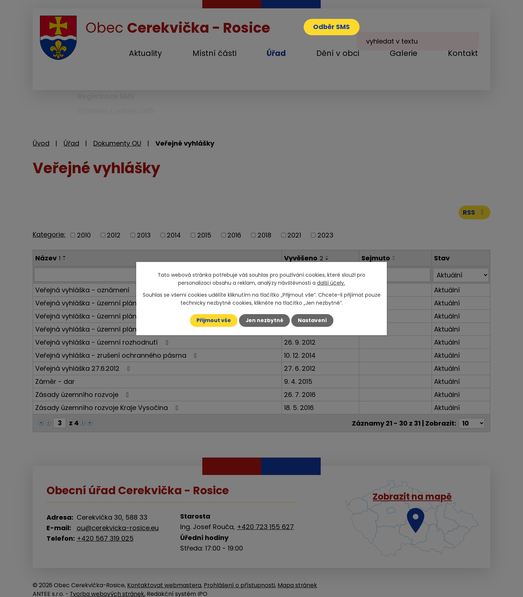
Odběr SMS (331, 27)
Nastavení (312, 320)
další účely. (331, 283)
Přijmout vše (213, 320)
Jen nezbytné (264, 320)
